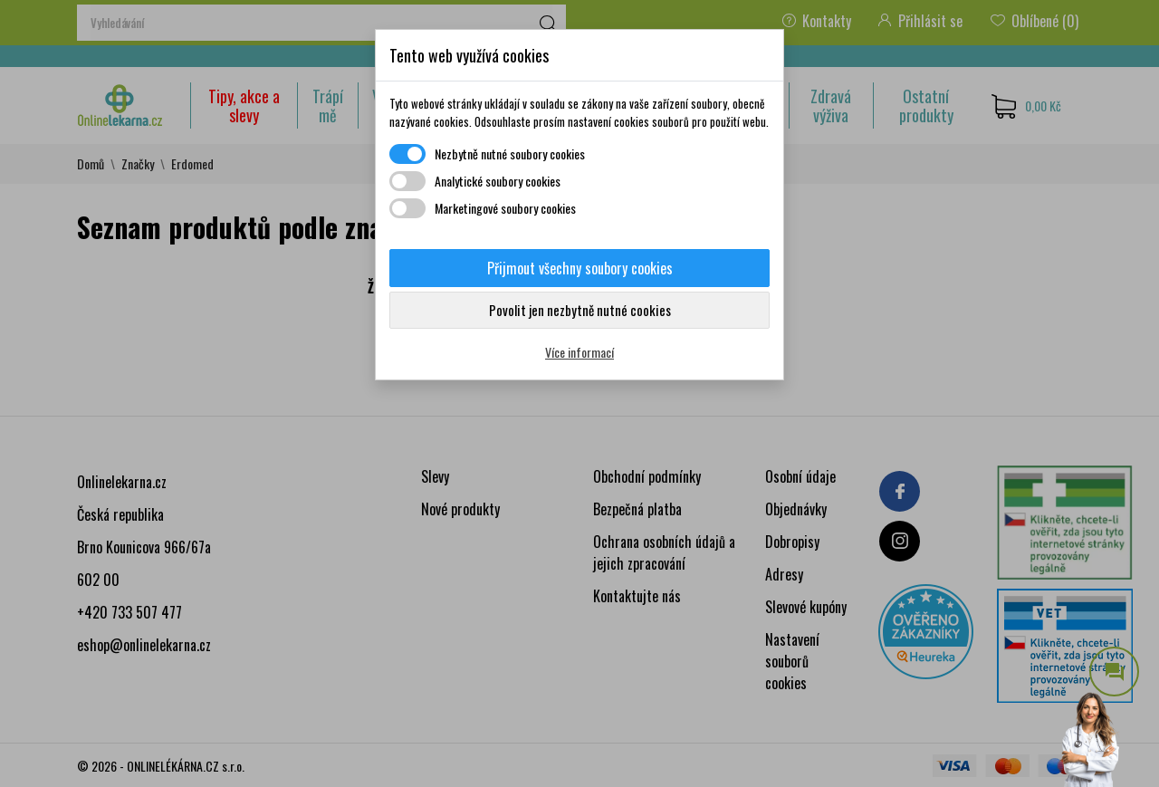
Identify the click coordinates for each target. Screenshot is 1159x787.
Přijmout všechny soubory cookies (580, 268)
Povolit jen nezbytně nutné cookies (580, 310)
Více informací (579, 351)
